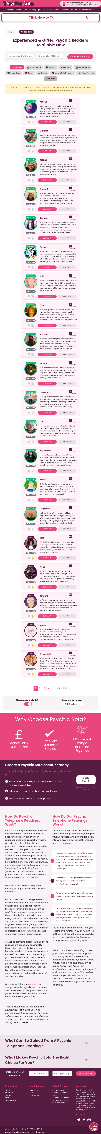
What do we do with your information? (60, 1101)
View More (50, 78)
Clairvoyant (34, 67)
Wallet (18, 10)
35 (64, 688)
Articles (74, 10)
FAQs (31, 1093)
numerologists (80, 865)
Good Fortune (86, 73)
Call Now (47, 122)
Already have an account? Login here (86, 788)
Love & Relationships (63, 73)
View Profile (67, 122)
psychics (69, 862)
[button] (50, 17)
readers (33, 984)
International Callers (27, 1132)
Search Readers (80, 56)
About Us (9, 1093)
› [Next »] (69, 688)
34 (58, 688)
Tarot (29, 73)
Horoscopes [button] (52, 10)
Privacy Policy (58, 1090)
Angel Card (13, 73)
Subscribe (86, 1073)
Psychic (50, 67)
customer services (88, 1103)
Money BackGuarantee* (19, 745)
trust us (23, 874)
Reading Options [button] (36, 10)
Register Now (86, 779)
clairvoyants (88, 859)
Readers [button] (9, 10)
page (72, 856)
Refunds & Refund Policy (60, 1094)
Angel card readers (64, 865)
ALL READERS (16, 67)
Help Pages (34, 1095)
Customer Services (87, 10)
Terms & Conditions (60, 1098)
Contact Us (33, 1090)
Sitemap (41, 1132)
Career (42, 73)
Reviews (65, 10)
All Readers (26, 32)
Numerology (82, 67)
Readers (8, 1095)
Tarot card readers (82, 862)
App (25, 10)
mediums (60, 862)
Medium (65, 67)
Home (11, 32)
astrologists (61, 869)
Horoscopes (10, 1100)
